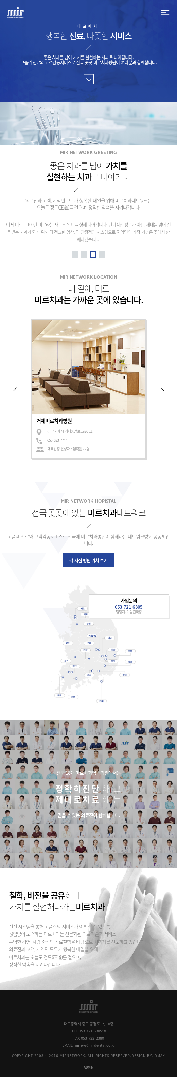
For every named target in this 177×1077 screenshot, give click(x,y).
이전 (15, 389)
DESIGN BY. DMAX (148, 1055)
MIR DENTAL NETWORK (15, 13)
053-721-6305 (129, 606)
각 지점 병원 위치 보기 (88, 560)
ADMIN (88, 1067)
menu (165, 13)
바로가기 (89, 79)
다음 (162, 389)
